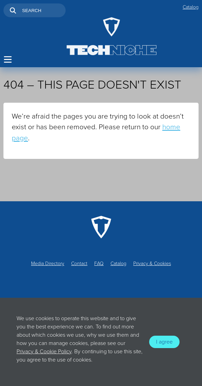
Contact (79, 263)
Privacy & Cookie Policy (44, 351)
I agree (164, 341)
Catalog (191, 7)
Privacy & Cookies (152, 263)
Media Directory (47, 263)
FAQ (99, 263)
